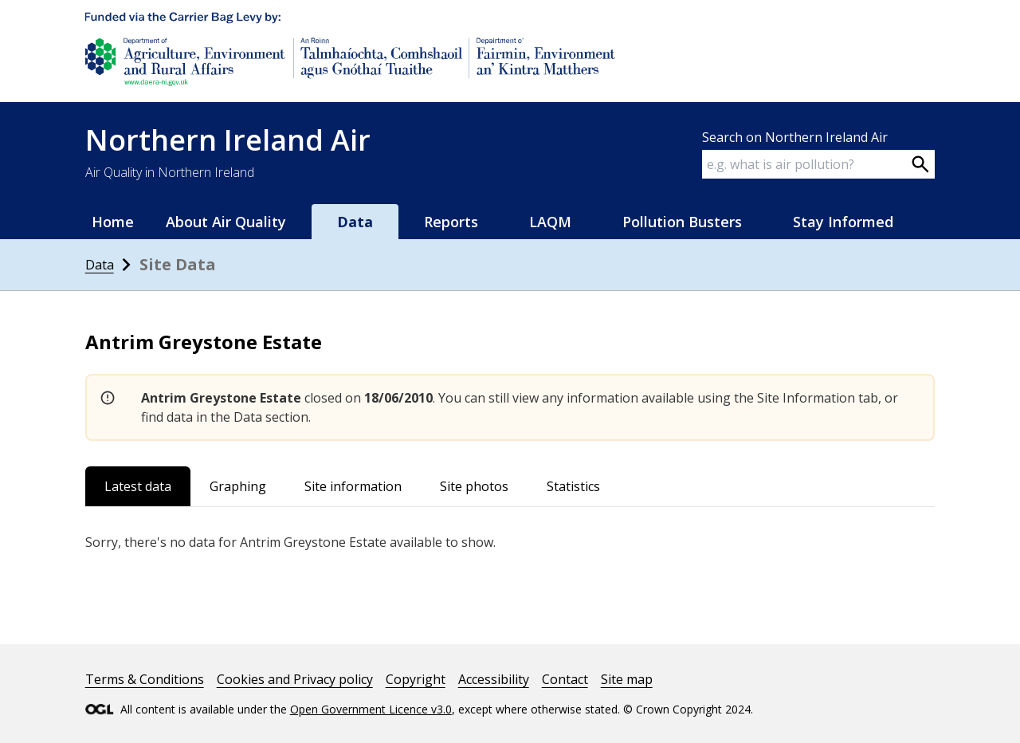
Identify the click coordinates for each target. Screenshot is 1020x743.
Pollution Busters (682, 221)
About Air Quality (226, 221)
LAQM (550, 221)
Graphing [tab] (238, 486)
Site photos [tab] (474, 486)
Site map (627, 679)
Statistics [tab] (573, 486)
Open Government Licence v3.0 (371, 709)
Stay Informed (843, 221)
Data (355, 221)
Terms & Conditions (144, 679)
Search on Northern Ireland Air (795, 137)
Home (113, 221)
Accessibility (493, 679)
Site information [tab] (353, 486)
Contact (565, 679)
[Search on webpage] (920, 164)
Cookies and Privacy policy (295, 679)
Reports (451, 221)
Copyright (415, 679)
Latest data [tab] (137, 486)
